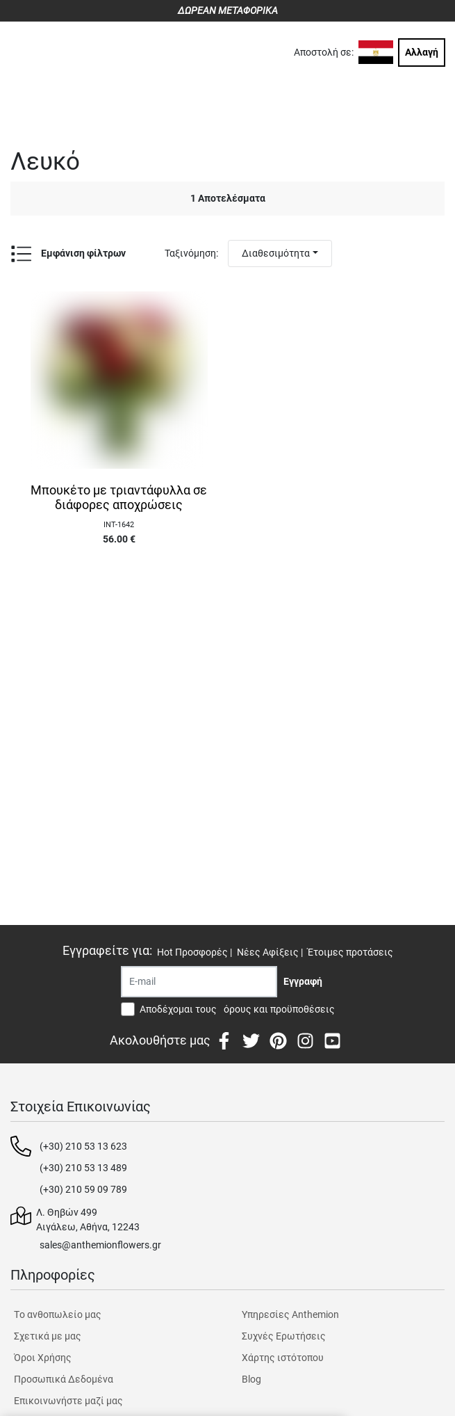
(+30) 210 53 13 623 (83, 1146)
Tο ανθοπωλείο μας (57, 1314)
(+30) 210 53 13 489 (83, 1167)
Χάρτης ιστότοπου (283, 1357)
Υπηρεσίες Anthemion (290, 1314)
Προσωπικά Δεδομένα (63, 1379)
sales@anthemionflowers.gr (100, 1244)
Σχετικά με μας (47, 1336)
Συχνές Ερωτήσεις (284, 1336)
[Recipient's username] (199, 981)
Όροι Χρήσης (43, 1357)
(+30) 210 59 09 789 (83, 1189)
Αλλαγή (421, 52)
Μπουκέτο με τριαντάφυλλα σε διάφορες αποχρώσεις (119, 497)
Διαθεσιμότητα (276, 253)
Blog (251, 1379)
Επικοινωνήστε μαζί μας (68, 1400)
